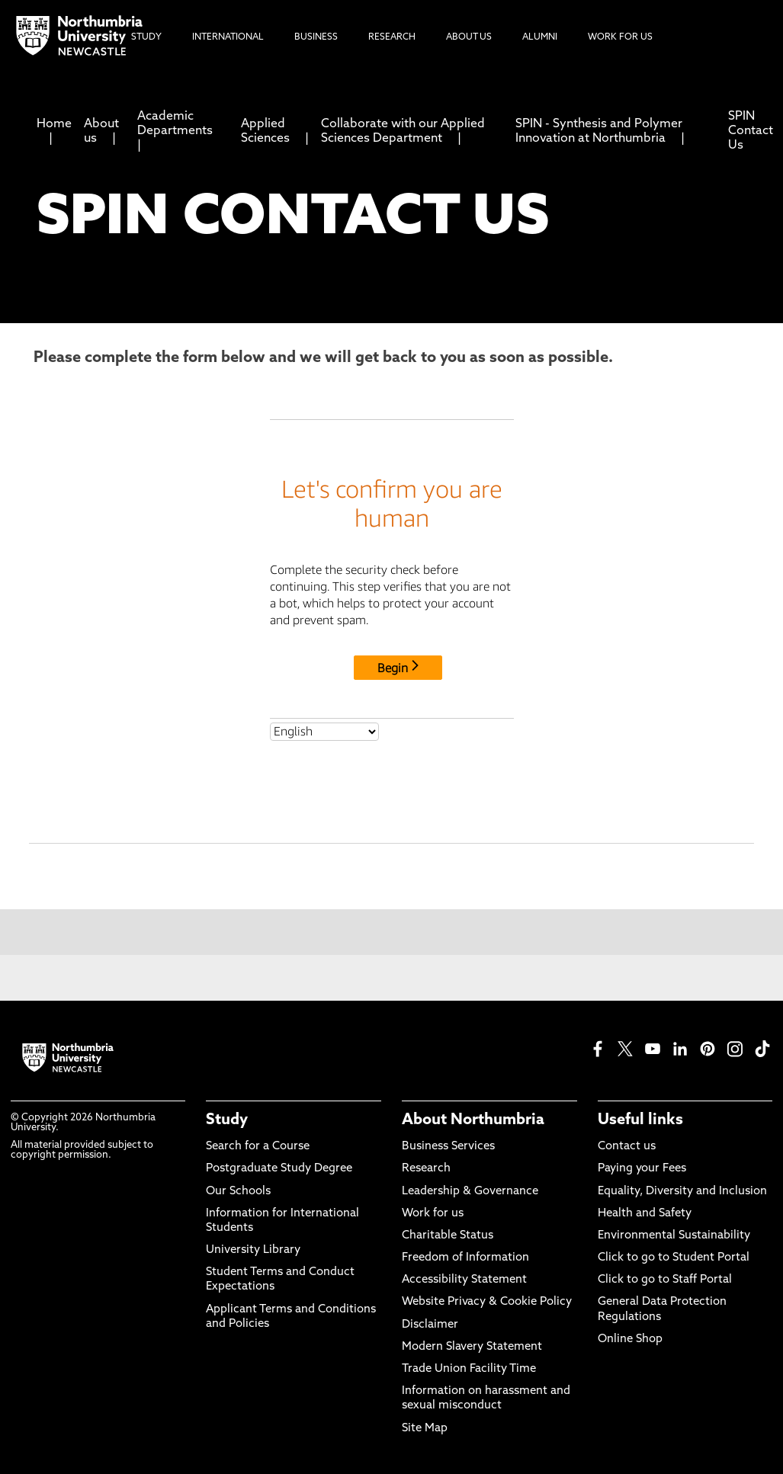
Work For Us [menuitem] (620, 37)
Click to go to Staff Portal (665, 1280)
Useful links (640, 1120)
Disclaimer (430, 1325)
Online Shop (630, 1339)
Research (426, 1168)
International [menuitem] (228, 37)
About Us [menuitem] (469, 37)
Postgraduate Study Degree (279, 1168)
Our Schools (238, 1191)
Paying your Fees (642, 1168)
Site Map (425, 1428)
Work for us (433, 1213)
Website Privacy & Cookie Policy (487, 1302)
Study (227, 1120)
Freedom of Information (465, 1258)
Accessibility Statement (464, 1280)
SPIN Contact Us (750, 131)
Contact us (627, 1146)
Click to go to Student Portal (673, 1258)
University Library (253, 1250)
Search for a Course (258, 1146)
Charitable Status (447, 1236)
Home (54, 124)
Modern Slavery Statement (472, 1347)
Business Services (448, 1146)
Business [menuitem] (316, 37)
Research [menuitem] (392, 37)
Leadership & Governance (470, 1191)
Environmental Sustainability (674, 1236)
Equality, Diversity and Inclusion (682, 1191)
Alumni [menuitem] (539, 37)
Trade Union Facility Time (469, 1369)
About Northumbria (473, 1120)
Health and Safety (645, 1213)
